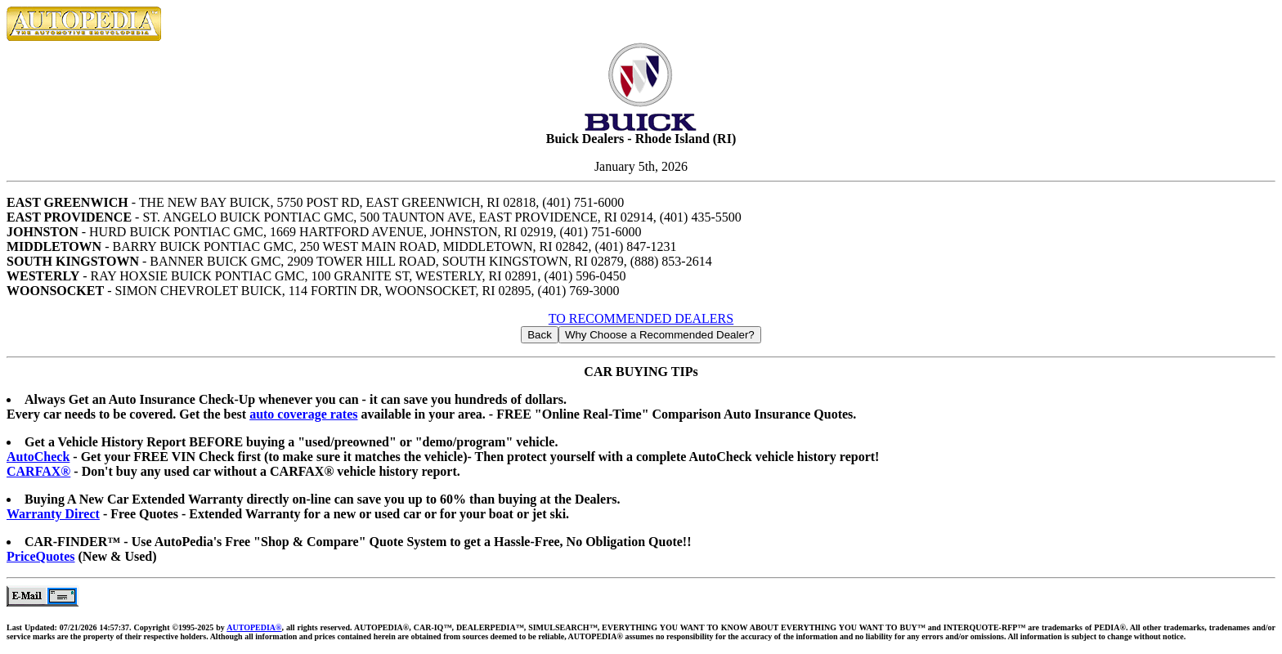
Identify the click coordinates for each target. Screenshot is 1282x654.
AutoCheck (38, 457)
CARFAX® (38, 471)
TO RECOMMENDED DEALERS (641, 318)
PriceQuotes (41, 556)
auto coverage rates (303, 414)
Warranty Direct (53, 514)
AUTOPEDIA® (253, 627)
